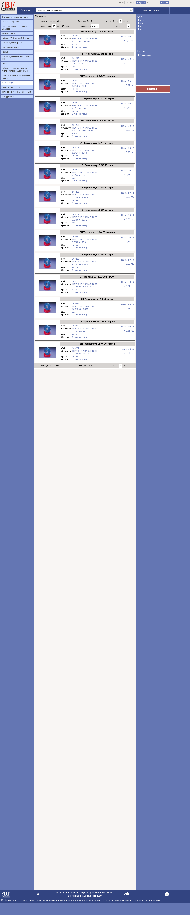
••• (124, 26)
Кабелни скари (8, 33)
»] (131, 21)
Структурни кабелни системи (15, 17)
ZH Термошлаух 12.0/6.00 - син (47, 314)
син (141, 23)
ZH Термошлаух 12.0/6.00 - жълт (47, 291)
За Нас (121, 2)
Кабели (5, 52)
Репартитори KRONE (11, 87)
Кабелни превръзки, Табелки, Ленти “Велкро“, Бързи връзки (15, 69)
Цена (103, 26)
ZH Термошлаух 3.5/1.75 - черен (47, 158)
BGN (149, 2)
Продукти (25, 10)
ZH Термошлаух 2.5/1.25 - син (47, 68)
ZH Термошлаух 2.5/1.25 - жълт (47, 46)
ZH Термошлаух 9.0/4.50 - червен (47, 247)
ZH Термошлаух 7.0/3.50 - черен (47, 202)
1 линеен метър (146, 55)
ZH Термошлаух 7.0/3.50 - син (47, 180)
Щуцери (5, 64)
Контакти (130, 2)
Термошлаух (7, 82)
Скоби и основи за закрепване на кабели (16, 76)
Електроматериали (10, 47)
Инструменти (8, 96)
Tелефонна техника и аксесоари (16, 92)
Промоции (152, 89)
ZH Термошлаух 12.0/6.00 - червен (47, 336)
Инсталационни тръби (12, 42)
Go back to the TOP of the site (167, 894)
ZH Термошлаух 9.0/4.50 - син (47, 225)
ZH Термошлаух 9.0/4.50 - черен (47, 269)
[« (106, 21)
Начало (8, 7)
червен (143, 26)
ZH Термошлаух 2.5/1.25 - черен (47, 113)
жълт (142, 20)
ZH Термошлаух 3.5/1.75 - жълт (47, 135)
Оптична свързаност (11, 22)
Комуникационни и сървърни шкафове (15, 27)
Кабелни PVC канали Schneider (16, 38)
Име (94, 26)
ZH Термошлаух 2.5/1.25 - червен (47, 91)
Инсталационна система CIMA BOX (15, 57)
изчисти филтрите (152, 10)
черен (142, 29)
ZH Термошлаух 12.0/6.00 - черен (47, 358)
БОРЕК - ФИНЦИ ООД (6, 896)
